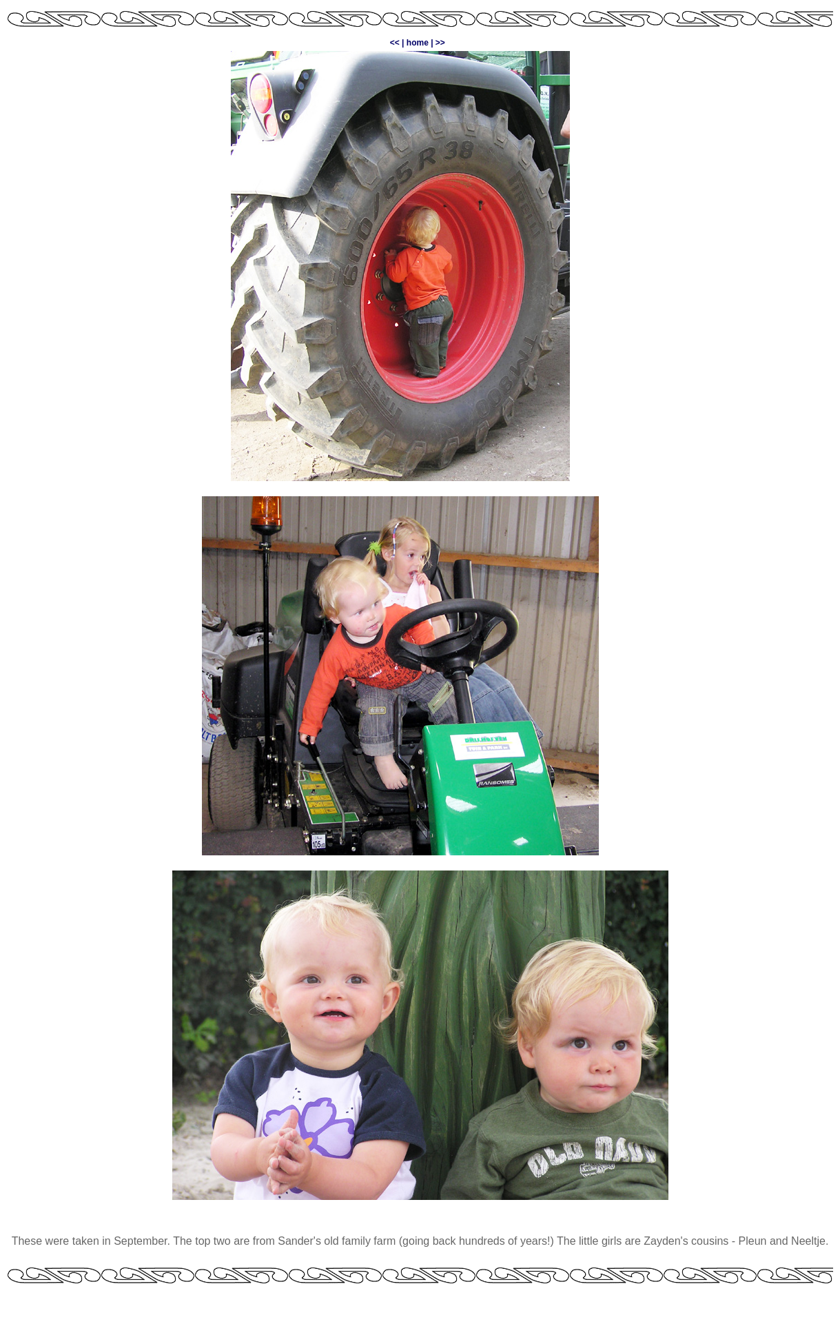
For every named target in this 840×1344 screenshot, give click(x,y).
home (418, 43)
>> (440, 43)
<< (395, 43)
